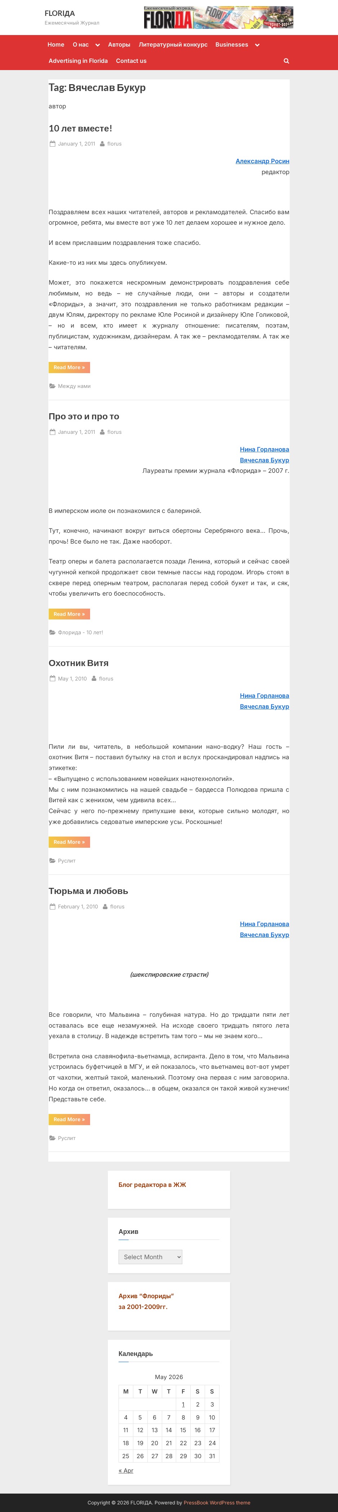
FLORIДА (60, 13)
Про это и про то (84, 416)
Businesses (231, 44)
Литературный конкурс (173, 44)
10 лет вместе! (80, 128)
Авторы (119, 44)
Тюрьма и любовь (88, 890)
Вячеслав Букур (264, 460)
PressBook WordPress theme (217, 1502)
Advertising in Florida (78, 60)
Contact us (131, 60)
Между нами (74, 386)
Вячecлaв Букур (264, 706)
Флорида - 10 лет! (80, 632)
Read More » (72, 368)
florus (114, 143)
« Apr (126, 1470)
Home (56, 44)
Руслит (67, 860)
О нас (81, 44)
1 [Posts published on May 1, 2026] (183, 1404)
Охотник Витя (79, 662)
